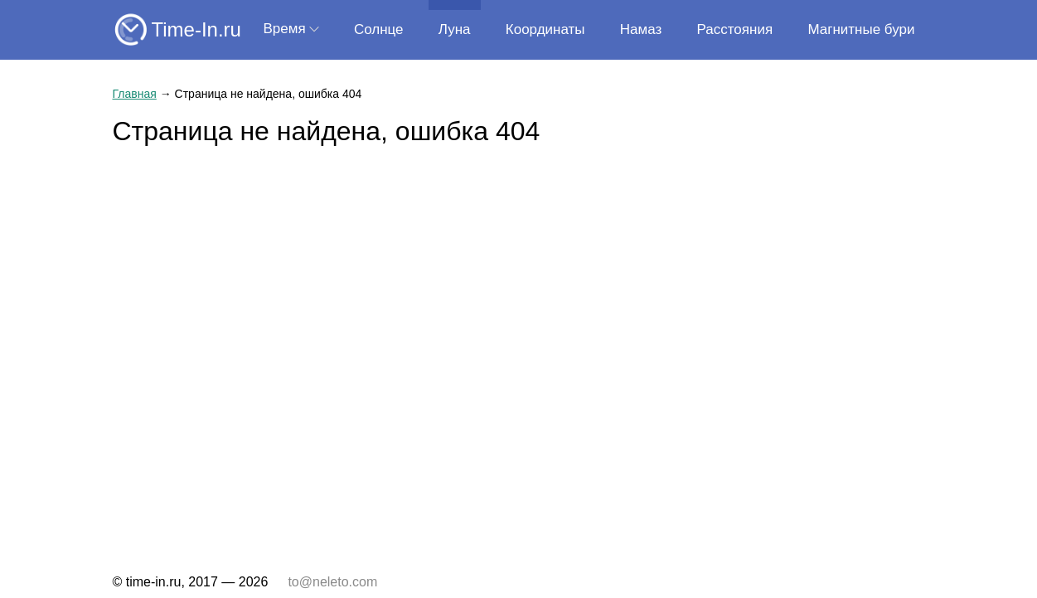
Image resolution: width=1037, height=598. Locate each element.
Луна (455, 29)
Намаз (640, 29)
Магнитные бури (860, 29)
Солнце (379, 29)
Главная (135, 93)
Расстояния (735, 29)
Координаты (545, 29)
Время (285, 28)
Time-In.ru (196, 29)
